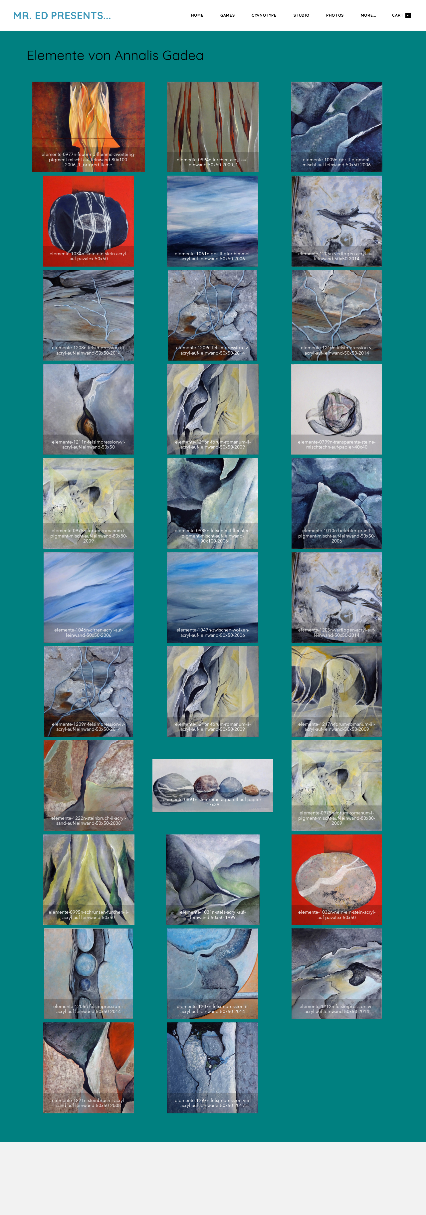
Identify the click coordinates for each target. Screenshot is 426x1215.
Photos (335, 15)
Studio (302, 15)
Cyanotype (264, 15)
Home (197, 15)
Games (227, 15)
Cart (401, 15)
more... (368, 15)
